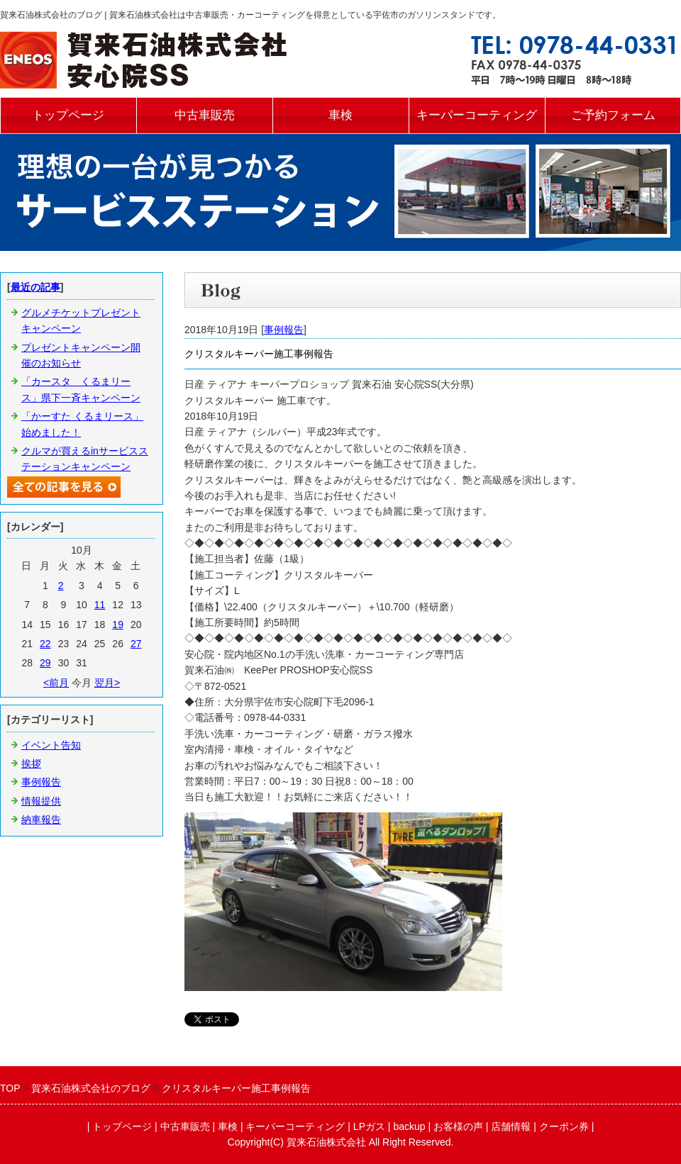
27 (136, 643)
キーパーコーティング (476, 115)
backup (409, 1126)
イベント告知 (51, 745)
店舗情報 (511, 1126)
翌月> (107, 682)
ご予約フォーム (613, 115)
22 (45, 643)
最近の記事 (35, 287)
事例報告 (284, 329)
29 (45, 662)
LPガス (369, 1126)
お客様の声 (458, 1126)
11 (100, 604)
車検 (340, 115)
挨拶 (31, 763)
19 (117, 624)
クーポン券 (564, 1126)
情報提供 (41, 801)
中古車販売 (205, 115)
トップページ (68, 115)
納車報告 (41, 819)
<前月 (56, 682)
